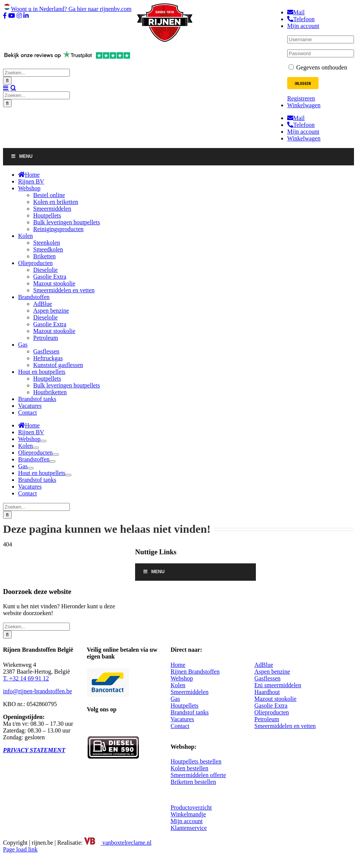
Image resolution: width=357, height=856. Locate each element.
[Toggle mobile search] (13, 88)
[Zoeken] (7, 81)
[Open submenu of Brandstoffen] (52, 461)
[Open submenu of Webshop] (43, 441)
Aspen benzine (272, 671)
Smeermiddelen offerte (198, 775)
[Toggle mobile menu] (6, 88)
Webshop (182, 678)
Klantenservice (189, 828)
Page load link (20, 849)
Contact (180, 726)
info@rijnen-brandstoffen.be (37, 691)
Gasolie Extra (271, 705)
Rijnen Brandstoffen (195, 671)
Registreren (301, 98)
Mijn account (187, 821)
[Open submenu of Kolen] (36, 448)
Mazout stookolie (275, 699)
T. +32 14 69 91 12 (26, 678)
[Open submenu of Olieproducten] (56, 454)
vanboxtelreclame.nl (117, 842)
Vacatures (182, 719)
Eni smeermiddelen (277, 685)
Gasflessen (267, 678)
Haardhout (267, 692)
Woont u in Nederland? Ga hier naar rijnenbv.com (67, 9)
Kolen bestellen (189, 768)
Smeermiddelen (189, 692)
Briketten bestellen (193, 782)
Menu (21, 156)
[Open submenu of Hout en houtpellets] (68, 475)
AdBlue (263, 665)
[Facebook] (91, 725)
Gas (175, 699)
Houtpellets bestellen (196, 761)
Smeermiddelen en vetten (285, 726)
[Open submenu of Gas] (31, 468)
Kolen (178, 685)
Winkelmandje (188, 814)
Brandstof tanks (190, 712)
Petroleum (266, 719)
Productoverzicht (191, 807)
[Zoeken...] (36, 73)
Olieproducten (271, 712)
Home (178, 665)
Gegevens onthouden (318, 67)
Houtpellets (185, 705)
